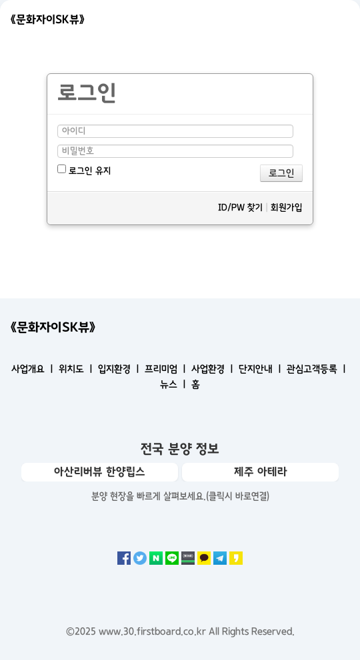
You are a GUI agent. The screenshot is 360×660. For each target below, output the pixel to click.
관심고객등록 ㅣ (318, 369)
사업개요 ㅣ (33, 369)
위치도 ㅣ (77, 369)
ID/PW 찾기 (240, 207)
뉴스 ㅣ (174, 384)
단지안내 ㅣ (261, 369)
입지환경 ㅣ (120, 369)
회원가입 (287, 207)
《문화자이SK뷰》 (48, 19)
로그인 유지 (84, 170)
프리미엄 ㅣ (167, 369)
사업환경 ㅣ (213, 369)
